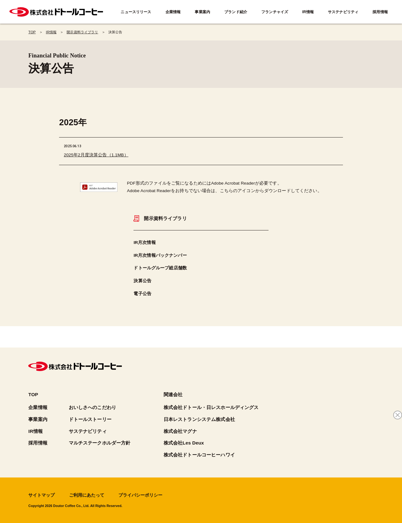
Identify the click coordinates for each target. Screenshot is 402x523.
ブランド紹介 (235, 12)
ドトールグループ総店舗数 (160, 268)
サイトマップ (41, 495)
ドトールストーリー (90, 419)
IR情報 (308, 12)
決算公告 (142, 280)
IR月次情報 (144, 242)
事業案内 (202, 12)
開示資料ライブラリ (160, 218)
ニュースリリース (136, 12)
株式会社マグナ (180, 431)
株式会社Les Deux (184, 442)
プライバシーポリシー (140, 495)
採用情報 (380, 12)
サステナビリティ (343, 12)
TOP (33, 394)
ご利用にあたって (86, 495)
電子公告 (142, 293)
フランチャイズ (274, 12)
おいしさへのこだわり (92, 407)
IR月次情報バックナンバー (160, 255)
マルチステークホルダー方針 (100, 442)
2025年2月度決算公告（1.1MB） (96, 155)
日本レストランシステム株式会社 (199, 419)
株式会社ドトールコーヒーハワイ (199, 454)
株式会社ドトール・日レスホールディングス (211, 407)
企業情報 (173, 12)
